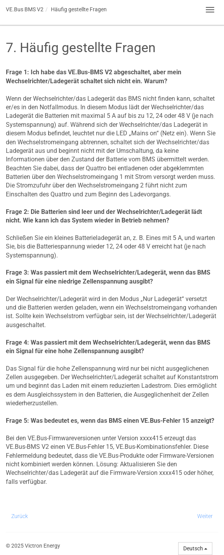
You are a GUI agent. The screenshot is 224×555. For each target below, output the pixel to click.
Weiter (205, 516)
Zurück (19, 516)
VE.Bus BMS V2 (24, 9)
